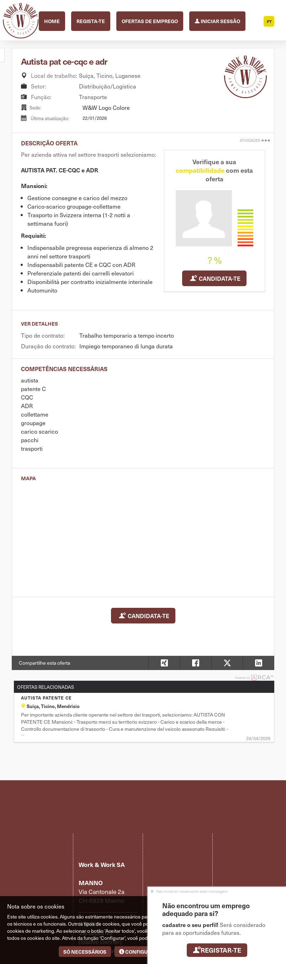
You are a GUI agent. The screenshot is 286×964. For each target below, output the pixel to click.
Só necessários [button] (84, 951)
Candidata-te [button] (214, 278)
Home (52, 21)
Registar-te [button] (216, 950)
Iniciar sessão (217, 20)
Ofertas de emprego (150, 21)
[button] (258, 663)
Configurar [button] (138, 951)
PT (269, 21)
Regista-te (90, 21)
